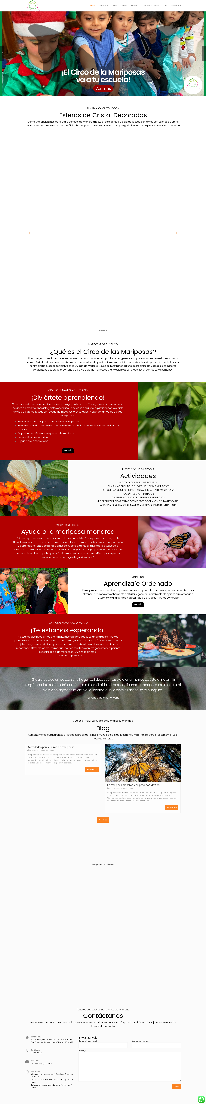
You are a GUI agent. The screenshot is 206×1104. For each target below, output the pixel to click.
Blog (165, 5)
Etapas (124, 5)
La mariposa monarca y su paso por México (133, 785)
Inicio (92, 5)
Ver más (103, 88)
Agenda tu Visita (150, 5)
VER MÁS (68, 450)
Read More (92, 769)
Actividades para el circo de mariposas (50, 747)
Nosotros (103, 5)
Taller (114, 5)
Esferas (135, 5)
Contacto (176, 5)
